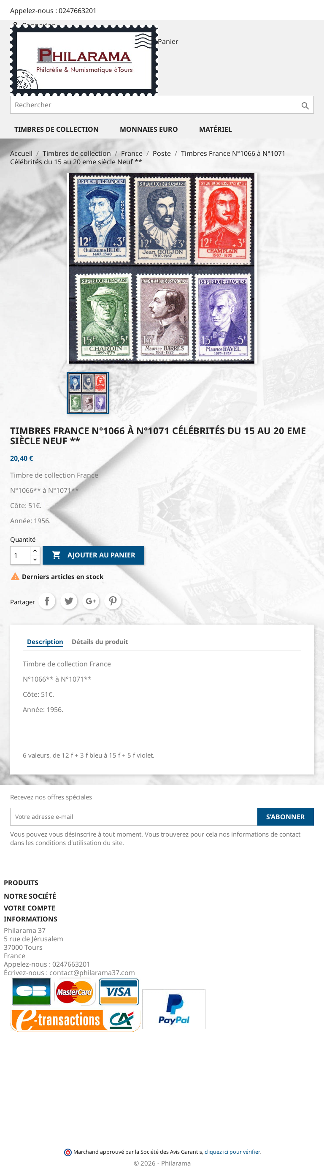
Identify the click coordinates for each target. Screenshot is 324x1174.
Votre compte (29, 908)
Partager (46, 600)
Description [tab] (45, 641)
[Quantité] (20, 555)
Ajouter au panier (93, 555)
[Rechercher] (162, 105)
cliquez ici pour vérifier (232, 1151)
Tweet (68, 600)
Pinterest (112, 600)
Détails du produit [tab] (100, 641)
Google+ (90, 600)
